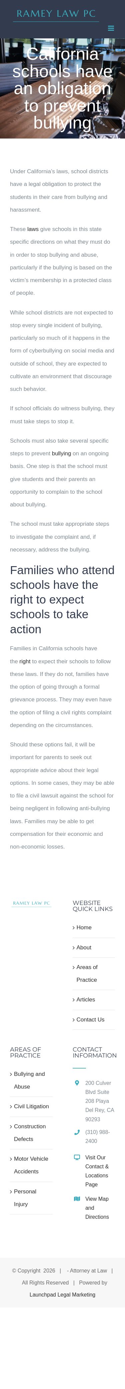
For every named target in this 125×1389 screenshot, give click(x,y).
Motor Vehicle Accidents (31, 1165)
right (24, 661)
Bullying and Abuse (29, 1080)
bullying (61, 453)
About (84, 947)
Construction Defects (30, 1132)
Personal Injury (25, 1197)
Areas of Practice (87, 973)
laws (33, 229)
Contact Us (91, 1019)
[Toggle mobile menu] (111, 28)
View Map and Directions (97, 1208)
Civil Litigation (31, 1106)
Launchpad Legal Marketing (62, 1295)
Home (84, 927)
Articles (86, 999)
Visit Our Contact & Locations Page (97, 1171)
